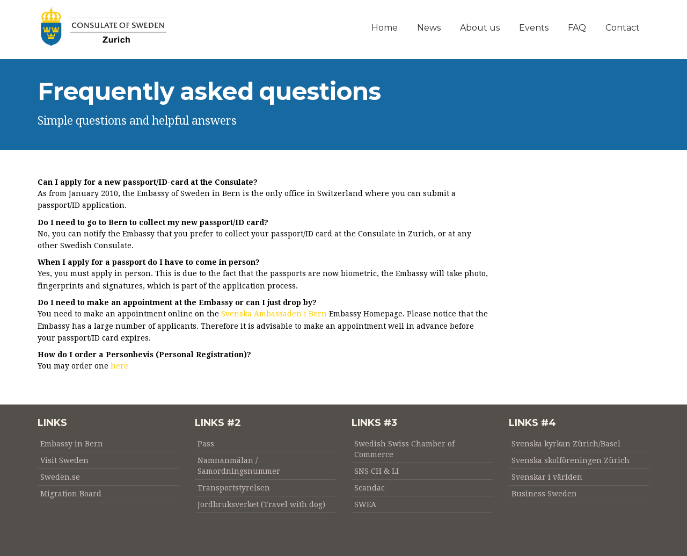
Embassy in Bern (71, 443)
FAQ (577, 28)
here (119, 366)
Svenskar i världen (546, 477)
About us (480, 28)
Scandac (369, 487)
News (429, 28)
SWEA (365, 504)
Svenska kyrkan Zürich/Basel (565, 443)
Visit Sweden (64, 460)
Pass (206, 443)
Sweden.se (60, 477)
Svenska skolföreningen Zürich (570, 460)
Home (384, 28)
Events (534, 28)
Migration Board (70, 493)
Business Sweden (544, 493)
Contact (622, 28)
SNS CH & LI (376, 471)
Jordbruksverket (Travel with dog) (261, 504)
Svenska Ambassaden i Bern (274, 313)
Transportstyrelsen (234, 487)
